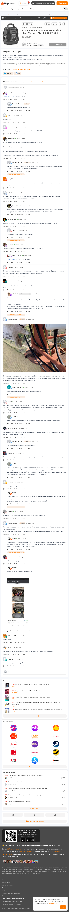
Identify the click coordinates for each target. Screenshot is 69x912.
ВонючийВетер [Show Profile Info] (12, 127)
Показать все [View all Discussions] (34, 809)
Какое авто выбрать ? (13, 782)
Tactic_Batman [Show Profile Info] (12, 428)
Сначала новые (37, 82)
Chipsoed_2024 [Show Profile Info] (12, 636)
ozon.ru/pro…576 (8, 97)
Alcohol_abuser (32, 45)
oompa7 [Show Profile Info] (10, 511)
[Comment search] (64, 81)
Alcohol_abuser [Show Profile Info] (17, 104)
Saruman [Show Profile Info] (10, 482)
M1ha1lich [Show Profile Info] (15, 294)
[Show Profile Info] (5, 93)
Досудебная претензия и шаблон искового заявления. (24, 775)
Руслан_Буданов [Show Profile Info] (17, 387)
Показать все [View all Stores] (34, 767)
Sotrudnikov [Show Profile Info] (11, 193)
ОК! (63, 907)
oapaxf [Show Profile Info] (10, 115)
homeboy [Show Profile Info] (10, 557)
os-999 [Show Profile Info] (14, 417)
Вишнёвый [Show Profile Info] (11, 453)
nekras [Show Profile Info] (10, 401)
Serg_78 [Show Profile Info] (10, 179)
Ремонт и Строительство (21, 69)
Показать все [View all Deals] (34, 716)
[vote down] (23, 24)
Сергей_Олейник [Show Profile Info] (17, 206)
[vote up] (32, 24)
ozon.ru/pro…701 (13, 259)
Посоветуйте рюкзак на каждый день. (18, 801)
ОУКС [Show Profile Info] (14, 493)
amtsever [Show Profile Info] (10, 245)
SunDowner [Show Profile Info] (11, 138)
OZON (24, 40)
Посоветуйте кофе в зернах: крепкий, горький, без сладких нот (26, 788)
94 (47, 24)
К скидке (57, 44)
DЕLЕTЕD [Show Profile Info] (10, 659)
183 (54, 24)
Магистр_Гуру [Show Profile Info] (12, 219)
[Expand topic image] (18, 46)
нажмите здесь (53, 903)
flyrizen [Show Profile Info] (10, 281)
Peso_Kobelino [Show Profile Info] (12, 93)
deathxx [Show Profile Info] (14, 230)
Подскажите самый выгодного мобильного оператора (23, 795)
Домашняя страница (7, 14)
